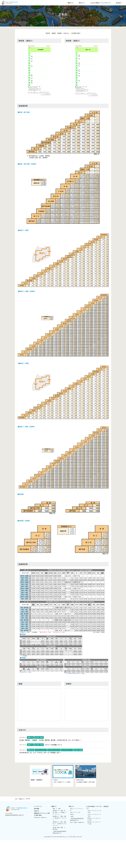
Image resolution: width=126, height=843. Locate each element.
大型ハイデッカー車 (75, 815)
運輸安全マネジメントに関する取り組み (42, 817)
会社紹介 (106, 809)
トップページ (38, 809)
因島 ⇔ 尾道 (57, 811)
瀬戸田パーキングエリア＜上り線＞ (94, 822)
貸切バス (71, 809)
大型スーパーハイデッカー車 (77, 812)
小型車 (71, 819)
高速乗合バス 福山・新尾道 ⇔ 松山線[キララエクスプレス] (60, 826)
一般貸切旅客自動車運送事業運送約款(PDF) (77, 822)
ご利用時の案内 (76, 33)
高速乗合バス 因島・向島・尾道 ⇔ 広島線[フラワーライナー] (60, 815)
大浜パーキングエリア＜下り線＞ (94, 818)
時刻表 (47, 33)
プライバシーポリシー (40, 820)
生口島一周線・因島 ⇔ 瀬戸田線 (59, 831)
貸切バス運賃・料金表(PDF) (77, 825)
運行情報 (36, 812)
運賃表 (53, 33)
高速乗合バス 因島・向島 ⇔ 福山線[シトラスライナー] (60, 821)
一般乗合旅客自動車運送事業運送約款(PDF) (59, 835)
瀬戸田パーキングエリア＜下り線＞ (94, 826)
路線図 (59, 33)
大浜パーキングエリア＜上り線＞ (94, 814)
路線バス (54, 809)
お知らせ (66, 33)
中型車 (71, 817)
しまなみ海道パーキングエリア (94, 810)
